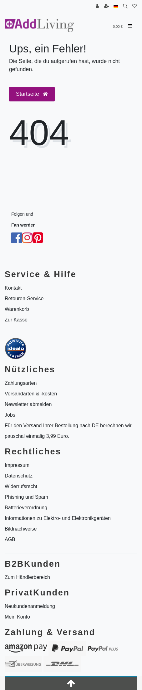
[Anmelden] (97, 6)
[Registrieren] (106, 6)
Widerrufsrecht (21, 486)
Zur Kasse (16, 319)
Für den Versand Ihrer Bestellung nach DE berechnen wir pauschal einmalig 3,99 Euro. (68, 431)
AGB (10, 539)
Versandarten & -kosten (31, 393)
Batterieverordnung (26, 507)
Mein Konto (17, 616)
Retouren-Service (24, 298)
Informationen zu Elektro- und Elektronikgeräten (58, 518)
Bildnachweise (21, 528)
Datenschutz (19, 475)
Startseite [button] (32, 94)
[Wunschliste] (134, 6)
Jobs (10, 415)
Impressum (17, 465)
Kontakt (13, 288)
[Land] (115, 6)
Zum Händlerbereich (27, 577)
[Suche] (125, 6)
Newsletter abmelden (28, 404)
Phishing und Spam (26, 497)
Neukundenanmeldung (30, 606)
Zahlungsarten (21, 383)
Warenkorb (17, 309)
